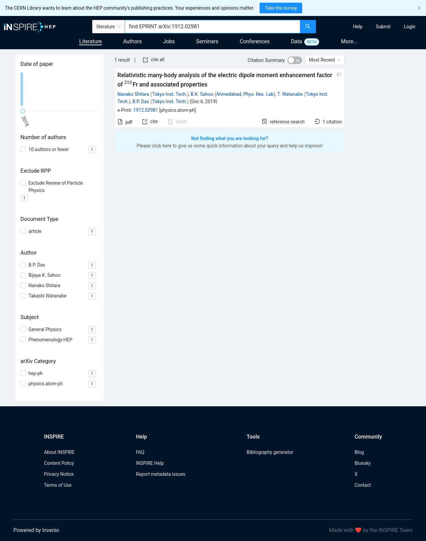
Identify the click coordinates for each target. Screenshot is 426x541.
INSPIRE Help (149, 463)
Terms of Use (58, 485)
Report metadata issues (160, 474)
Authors (132, 41)
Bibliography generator (270, 452)
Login (409, 26)
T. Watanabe (290, 94)
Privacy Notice (59, 474)
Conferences (255, 41)
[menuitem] (358, 26)
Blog (359, 452)
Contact (362, 485)
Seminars (207, 41)
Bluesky (362, 463)
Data (296, 41)
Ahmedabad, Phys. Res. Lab (245, 94)
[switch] (295, 60)
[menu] (371, 26)
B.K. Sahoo (202, 94)
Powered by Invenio (36, 530)
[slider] (22, 111)
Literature (90, 41)
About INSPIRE (59, 452)
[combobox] (212, 26)
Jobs (169, 41)
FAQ (140, 452)
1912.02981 (145, 110)
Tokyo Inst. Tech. (169, 94)
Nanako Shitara (133, 94)
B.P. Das (140, 101)
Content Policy (59, 463)
